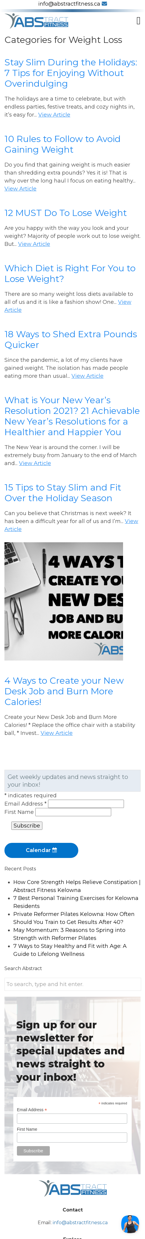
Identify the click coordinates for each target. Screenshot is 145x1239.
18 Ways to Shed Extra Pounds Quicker (70, 339)
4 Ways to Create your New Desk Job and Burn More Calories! (64, 691)
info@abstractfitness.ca (72, 4)
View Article (54, 115)
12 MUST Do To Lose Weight (65, 212)
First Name (19, 812)
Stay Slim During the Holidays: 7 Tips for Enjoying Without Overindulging (70, 73)
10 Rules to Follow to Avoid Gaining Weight (62, 144)
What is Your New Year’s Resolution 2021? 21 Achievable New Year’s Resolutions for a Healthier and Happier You (72, 416)
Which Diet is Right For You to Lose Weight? (70, 273)
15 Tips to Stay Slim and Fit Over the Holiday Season (62, 493)
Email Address (26, 804)
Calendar (41, 850)
